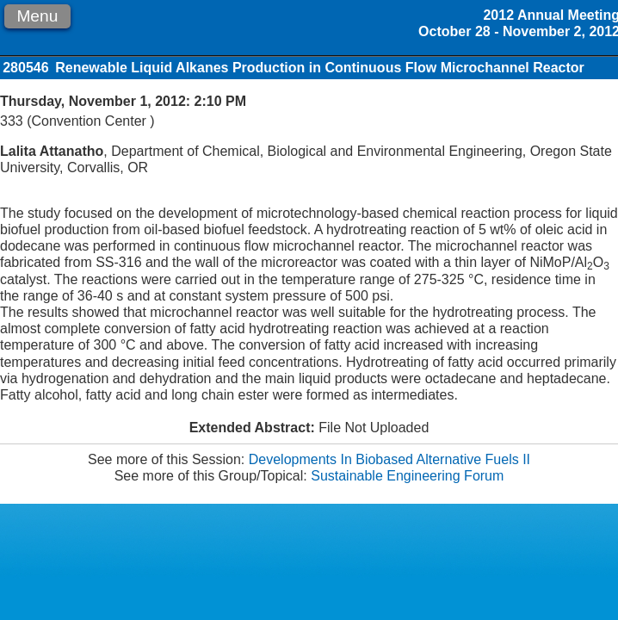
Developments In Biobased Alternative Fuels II (389, 459)
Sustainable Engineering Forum (407, 475)
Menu (37, 16)
